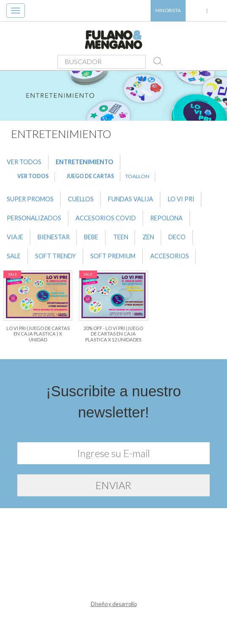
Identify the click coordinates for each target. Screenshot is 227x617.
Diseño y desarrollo (114, 604)
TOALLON (137, 176)
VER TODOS (24, 161)
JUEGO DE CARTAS (90, 176)
